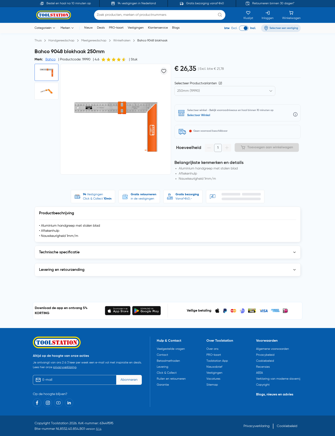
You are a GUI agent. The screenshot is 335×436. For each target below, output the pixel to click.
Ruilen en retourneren (171, 377)
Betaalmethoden (168, 359)
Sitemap (212, 383)
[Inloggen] (268, 14)
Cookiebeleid (265, 359)
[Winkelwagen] (291, 14)
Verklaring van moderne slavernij (278, 377)
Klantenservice (158, 27)
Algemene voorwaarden (272, 347)
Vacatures (213, 377)
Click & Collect (167, 371)
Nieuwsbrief (214, 365)
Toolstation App (217, 359)
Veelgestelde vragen (171, 347)
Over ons (212, 347)
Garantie (163, 383)
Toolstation (59, 422)
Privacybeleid (265, 353)
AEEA (259, 371)
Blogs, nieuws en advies (274, 393)
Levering (162, 365)
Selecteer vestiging (200, 115)
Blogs (176, 27)
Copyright (263, 383)
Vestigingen (136, 27)
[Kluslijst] (248, 14)
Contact (162, 353)
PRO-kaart (116, 27)
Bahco (50, 59)
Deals (101, 27)
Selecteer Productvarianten (198, 83)
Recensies (263, 365)
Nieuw (88, 27)
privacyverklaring (64, 366)
